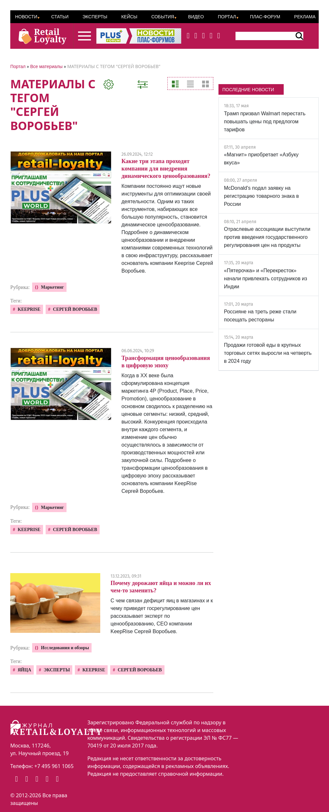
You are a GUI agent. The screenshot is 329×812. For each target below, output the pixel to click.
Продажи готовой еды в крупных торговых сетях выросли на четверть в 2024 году (268, 353)
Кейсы (129, 16)
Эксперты (95, 16)
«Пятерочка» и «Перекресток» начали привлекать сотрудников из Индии (265, 278)
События (162, 16)
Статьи (59, 16)
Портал (227, 16)
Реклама (305, 16)
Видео (196, 16)
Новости (26, 16)
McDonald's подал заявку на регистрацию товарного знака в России (261, 196)
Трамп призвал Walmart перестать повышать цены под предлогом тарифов (265, 121)
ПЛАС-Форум (265, 16)
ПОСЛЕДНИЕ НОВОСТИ (248, 89)
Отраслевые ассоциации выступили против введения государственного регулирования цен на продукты (267, 237)
